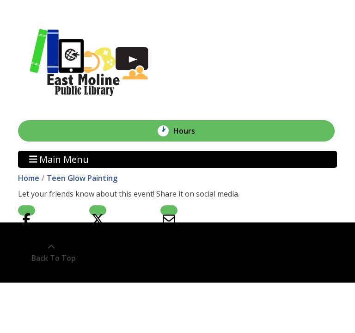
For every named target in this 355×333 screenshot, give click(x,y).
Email (169, 210)
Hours (189, 130)
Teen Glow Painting (82, 178)
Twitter (97, 210)
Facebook (26, 210)
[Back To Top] (51, 252)
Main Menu (59, 159)
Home (28, 178)
